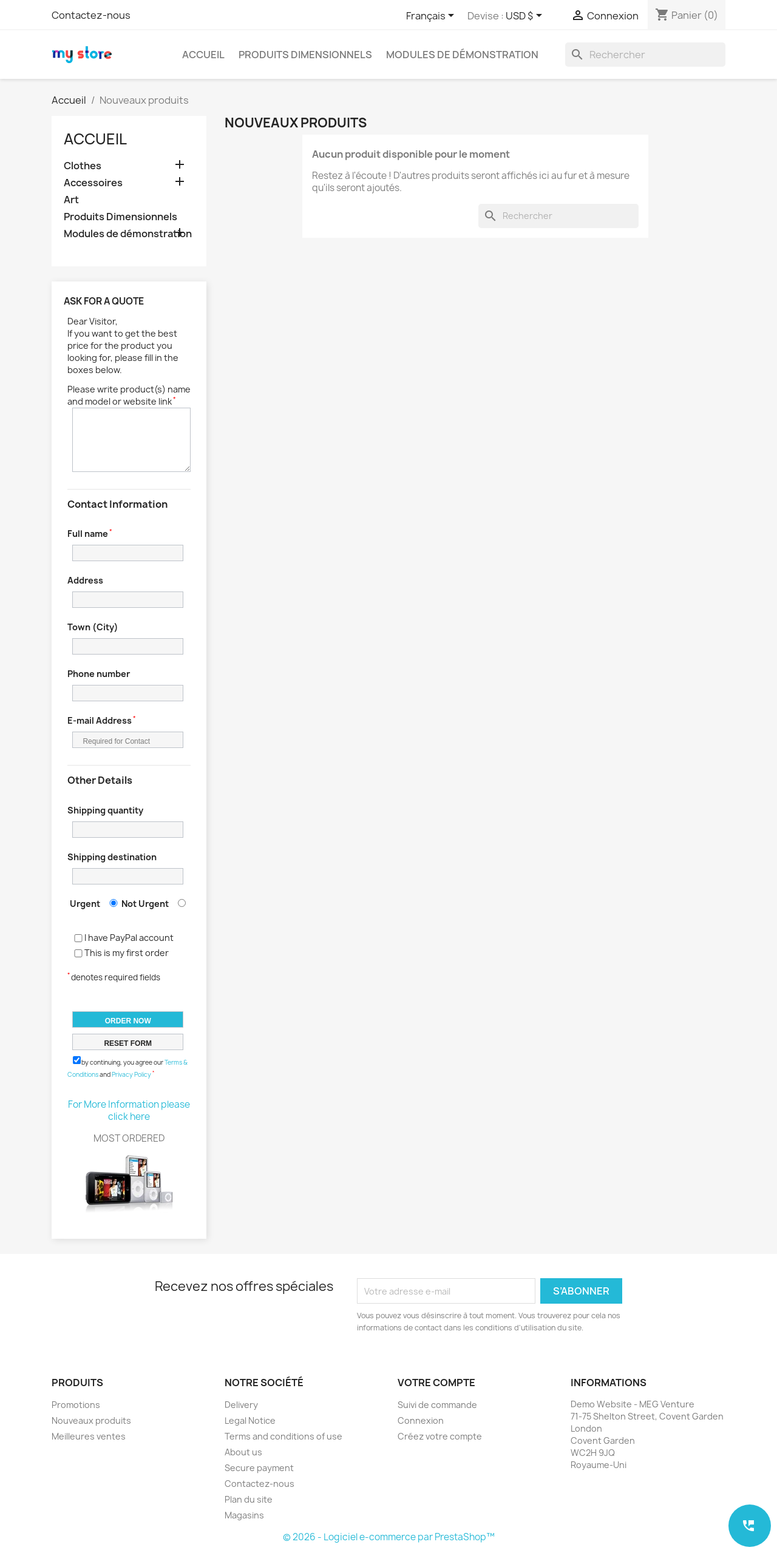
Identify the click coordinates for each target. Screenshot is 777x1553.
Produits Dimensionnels (305, 54)
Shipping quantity (105, 810)
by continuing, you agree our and (127, 1067)
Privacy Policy (131, 1074)
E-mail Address (99, 720)
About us (243, 1452)
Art (71, 200)
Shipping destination (112, 857)
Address (85, 580)
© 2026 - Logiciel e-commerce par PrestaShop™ (389, 1537)
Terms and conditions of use (283, 1436)
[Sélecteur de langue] (432, 16)
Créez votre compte (440, 1436)
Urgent (85, 903)
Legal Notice (250, 1420)
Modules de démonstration (462, 54)
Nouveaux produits (91, 1420)
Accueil (203, 54)
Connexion (421, 1420)
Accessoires (93, 183)
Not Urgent (145, 903)
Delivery (241, 1404)
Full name (87, 533)
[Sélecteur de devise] (526, 16)
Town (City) (92, 627)
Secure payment (259, 1468)
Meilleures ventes (89, 1436)
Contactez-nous (91, 15)
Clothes (82, 166)
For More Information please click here (129, 1110)
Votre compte (436, 1382)
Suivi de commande (437, 1404)
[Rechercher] (645, 54)
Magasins (244, 1515)
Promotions (76, 1404)
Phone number (98, 673)
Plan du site (249, 1499)
